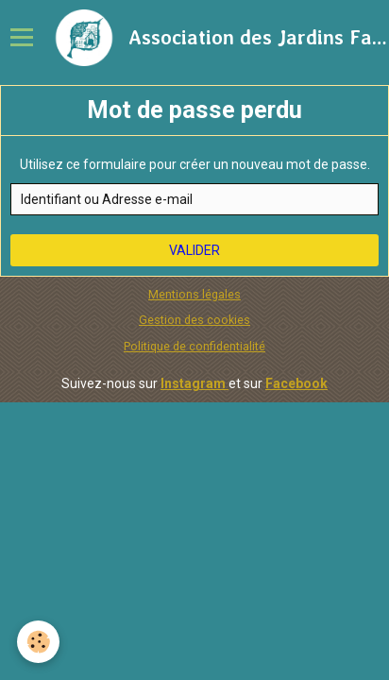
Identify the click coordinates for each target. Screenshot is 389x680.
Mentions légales (194, 294)
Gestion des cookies (194, 320)
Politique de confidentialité (194, 346)
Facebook (296, 383)
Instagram (194, 383)
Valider (194, 250)
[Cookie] (38, 641)
